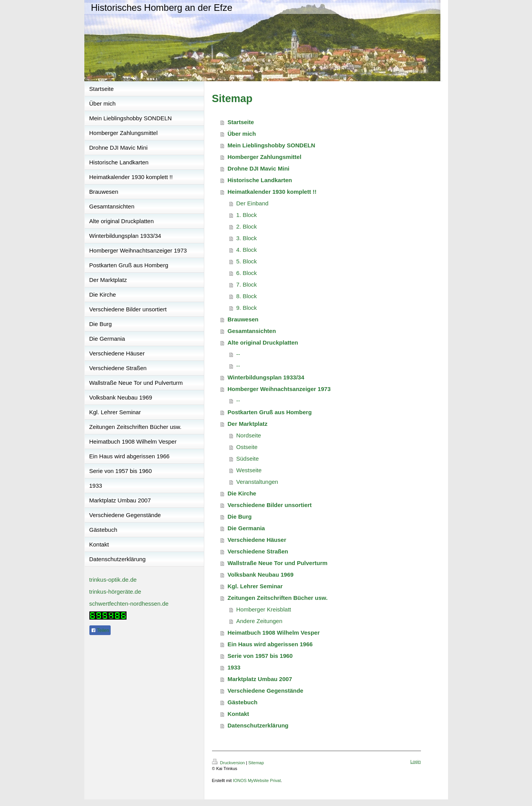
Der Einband (252, 203)
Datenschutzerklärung (258, 725)
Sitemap (256, 762)
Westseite (249, 470)
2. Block (246, 226)
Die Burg (240, 516)
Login (416, 761)
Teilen (100, 630)
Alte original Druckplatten (263, 342)
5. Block (246, 261)
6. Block (246, 273)
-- (238, 354)
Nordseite (248, 435)
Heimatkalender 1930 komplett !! (272, 191)
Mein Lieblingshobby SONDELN (271, 145)
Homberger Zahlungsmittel (264, 157)
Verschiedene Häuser (257, 539)
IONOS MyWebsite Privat (257, 780)
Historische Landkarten (260, 180)
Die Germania (246, 528)
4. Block (246, 249)
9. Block (246, 307)
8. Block (246, 296)
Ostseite (247, 447)
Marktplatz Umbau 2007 (260, 679)
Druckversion (229, 762)
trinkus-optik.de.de (113, 579)
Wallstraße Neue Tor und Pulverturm (277, 563)
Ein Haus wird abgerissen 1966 (270, 644)
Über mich (242, 133)
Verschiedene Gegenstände (265, 690)
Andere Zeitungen (259, 621)
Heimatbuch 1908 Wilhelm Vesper (274, 632)
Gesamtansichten (252, 331)
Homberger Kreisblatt (263, 609)
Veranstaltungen (257, 481)
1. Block (246, 215)
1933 (234, 667)
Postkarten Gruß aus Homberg (270, 412)
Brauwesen (243, 319)
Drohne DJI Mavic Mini (258, 168)
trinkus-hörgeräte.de (115, 591)
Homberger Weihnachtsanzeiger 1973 (279, 389)
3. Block (246, 238)
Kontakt (238, 713)
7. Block (246, 284)
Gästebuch (243, 702)
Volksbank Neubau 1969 (261, 574)
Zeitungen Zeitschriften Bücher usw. (278, 597)
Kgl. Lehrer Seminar (255, 586)
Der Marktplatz (247, 423)
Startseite (241, 122)
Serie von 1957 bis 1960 (260, 655)
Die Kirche (242, 493)
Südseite (247, 458)
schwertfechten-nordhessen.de (129, 603)
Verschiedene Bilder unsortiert (270, 505)
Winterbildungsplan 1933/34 (266, 377)
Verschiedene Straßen (258, 551)
